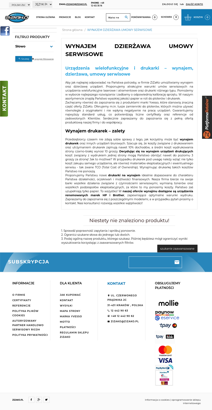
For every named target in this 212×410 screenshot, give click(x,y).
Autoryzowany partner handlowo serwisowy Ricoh (28, 325)
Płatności (68, 327)
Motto (65, 321)
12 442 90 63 (117, 310)
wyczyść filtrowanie (42, 59)
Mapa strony (70, 310)
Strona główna (45, 17)
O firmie (18, 294)
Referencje (21, 305)
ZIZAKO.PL (17, 400)
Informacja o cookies (157, 399)
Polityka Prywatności (30, 334)
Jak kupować (70, 294)
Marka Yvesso (71, 316)
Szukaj (23, 58)
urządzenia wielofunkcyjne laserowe (90, 90)
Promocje (65, 17)
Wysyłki (66, 305)
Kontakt (90, 17)
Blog (78, 17)
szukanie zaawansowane (177, 248)
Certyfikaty (21, 300)
